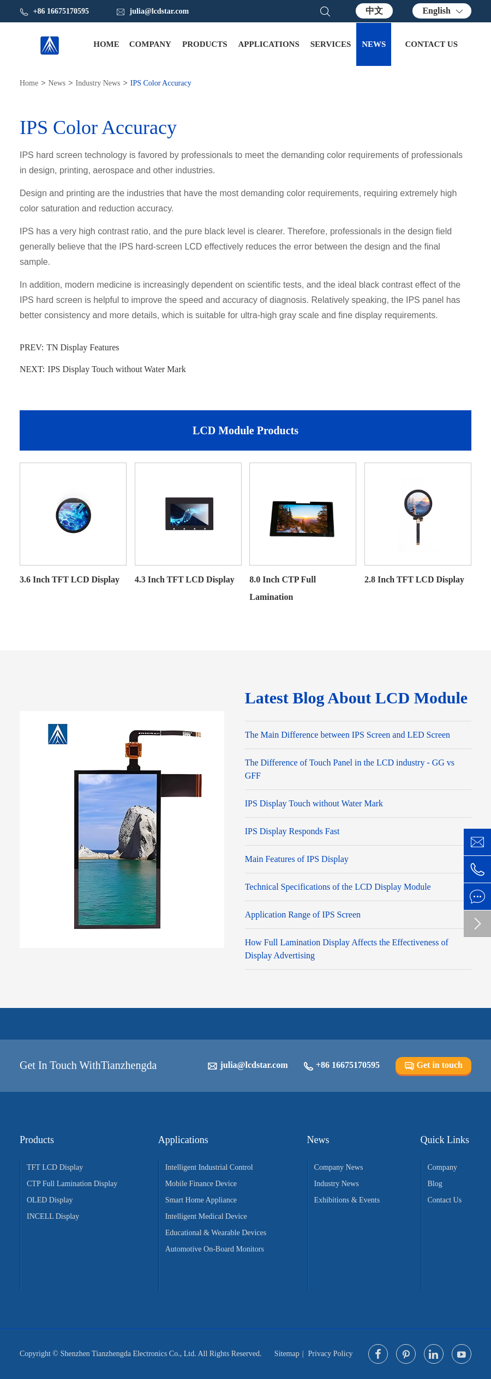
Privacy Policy (330, 1354)
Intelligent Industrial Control (209, 1167)
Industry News (97, 83)
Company (150, 44)
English (436, 10)
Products (204, 44)
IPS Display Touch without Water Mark (116, 369)
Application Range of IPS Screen (303, 914)
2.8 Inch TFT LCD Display (414, 579)
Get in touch (433, 1065)
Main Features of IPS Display (297, 859)
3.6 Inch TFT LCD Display (69, 579)
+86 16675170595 (341, 1065)
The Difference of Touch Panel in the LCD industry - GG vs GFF (349, 769)
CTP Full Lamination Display (72, 1184)
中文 (374, 10)
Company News (338, 1167)
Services (330, 44)
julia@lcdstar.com (152, 11)
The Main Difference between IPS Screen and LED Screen (347, 734)
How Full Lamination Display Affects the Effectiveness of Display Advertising (346, 949)
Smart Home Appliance (201, 1200)
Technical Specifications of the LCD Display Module (338, 886)
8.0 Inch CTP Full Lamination (282, 588)
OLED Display (50, 1200)
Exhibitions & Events (347, 1200)
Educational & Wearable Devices (216, 1233)
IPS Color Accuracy (160, 83)
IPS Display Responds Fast (292, 831)
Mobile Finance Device (201, 1184)
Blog (435, 1184)
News (374, 44)
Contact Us (431, 44)
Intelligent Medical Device (206, 1216)
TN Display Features (82, 347)
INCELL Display (53, 1216)
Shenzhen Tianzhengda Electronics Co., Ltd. (128, 1354)
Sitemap (287, 1354)
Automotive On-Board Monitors (214, 1249)
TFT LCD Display (55, 1167)
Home (106, 44)
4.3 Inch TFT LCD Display (185, 579)
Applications (268, 44)
